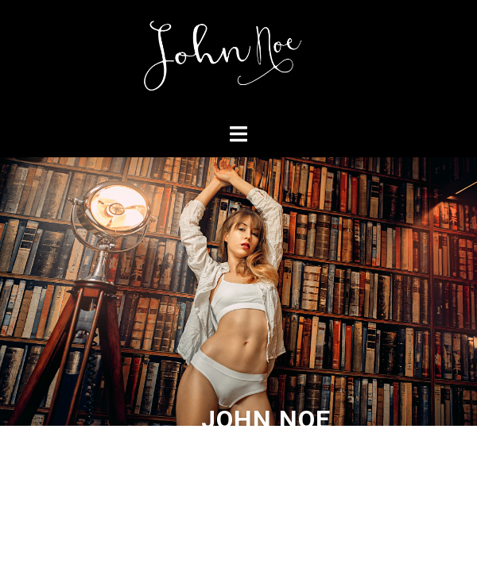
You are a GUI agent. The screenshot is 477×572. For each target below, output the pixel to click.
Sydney (322, 451)
